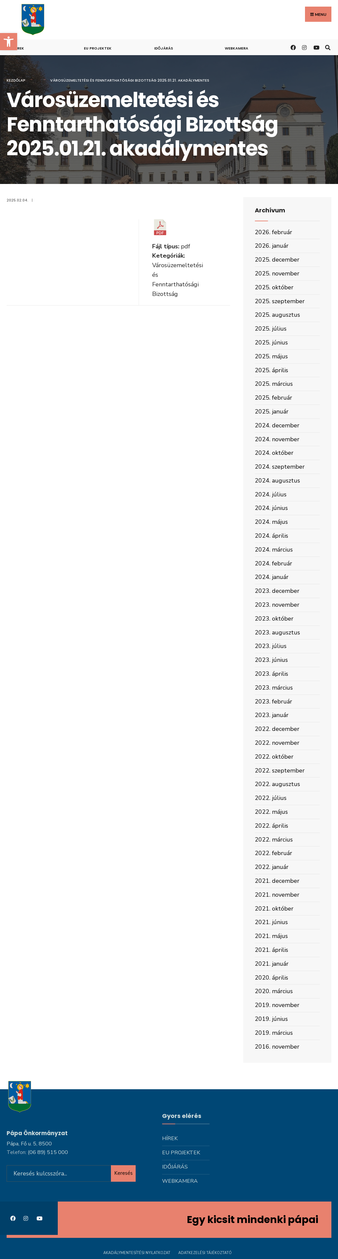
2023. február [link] (273, 701)
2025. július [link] (271, 329)
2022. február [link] (273, 853)
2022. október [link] (274, 757)
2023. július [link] (271, 646)
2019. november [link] (277, 1005)
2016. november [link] (277, 1047)
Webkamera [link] (236, 48)
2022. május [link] (271, 812)
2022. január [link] (271, 867)
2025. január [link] (271, 411)
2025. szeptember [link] (280, 301)
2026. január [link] (271, 246)
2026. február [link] (273, 232)
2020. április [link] (271, 978)
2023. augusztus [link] (277, 632)
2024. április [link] (271, 536)
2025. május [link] (271, 356)
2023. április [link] (271, 674)
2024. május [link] (271, 522)
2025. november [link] (277, 273)
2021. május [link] (271, 936)
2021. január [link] (271, 964)
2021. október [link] (274, 909)
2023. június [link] (271, 660)
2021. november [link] (277, 895)
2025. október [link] (274, 287)
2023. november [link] (277, 605)
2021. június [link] (271, 922)
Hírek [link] (18, 48)
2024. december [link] (277, 425)
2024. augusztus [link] (277, 481)
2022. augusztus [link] (277, 784)
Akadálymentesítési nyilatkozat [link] (136, 1251)
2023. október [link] (274, 619)
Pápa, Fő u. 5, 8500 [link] (29, 1142)
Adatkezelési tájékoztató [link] (205, 1251)
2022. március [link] (274, 840)
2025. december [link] (277, 260)
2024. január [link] (271, 577)
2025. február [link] (273, 398)
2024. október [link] (274, 453)
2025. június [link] (271, 342)
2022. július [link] (271, 798)
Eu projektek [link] (98, 48)
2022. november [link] (277, 743)
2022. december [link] (277, 729)
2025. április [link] (271, 370)
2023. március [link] (274, 688)
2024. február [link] (273, 563)
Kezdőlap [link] (16, 80)
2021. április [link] (271, 950)
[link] (8, 41)
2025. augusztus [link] (277, 315)
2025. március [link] (274, 384)
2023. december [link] (277, 591)
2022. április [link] (271, 826)
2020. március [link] (274, 991)
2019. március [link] (274, 1033)
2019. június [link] (271, 1019)
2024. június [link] (271, 508)
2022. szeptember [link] (280, 770)
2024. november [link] (277, 439)
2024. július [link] (271, 494)
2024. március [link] (274, 550)
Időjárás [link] (163, 48)
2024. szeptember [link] (280, 467)
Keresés (123, 1172)
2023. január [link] (271, 715)
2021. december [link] (277, 881)
